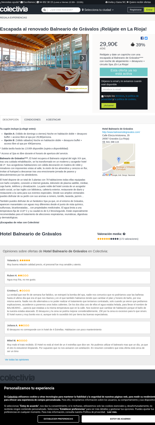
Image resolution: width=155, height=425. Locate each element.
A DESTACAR (53, 119)
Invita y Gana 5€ (115, 2)
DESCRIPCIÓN (11, 119)
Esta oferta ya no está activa (124, 71)
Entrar (149, 9)
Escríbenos (27, 2)
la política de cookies (125, 99)
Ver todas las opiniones (17, 359)
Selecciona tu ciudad (98, 9)
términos (119, 96)
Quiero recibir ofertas (139, 2)
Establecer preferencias (58, 419)
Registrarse (136, 9)
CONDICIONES (32, 119)
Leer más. (112, 412)
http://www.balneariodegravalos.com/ (121, 132)
